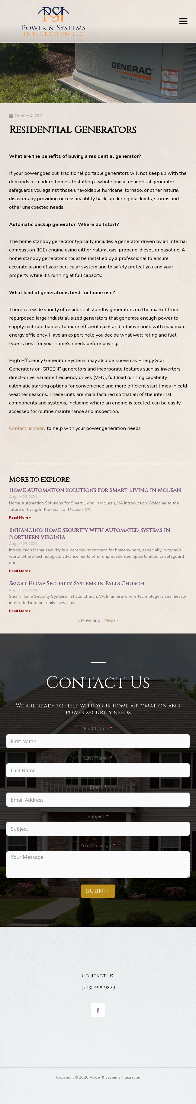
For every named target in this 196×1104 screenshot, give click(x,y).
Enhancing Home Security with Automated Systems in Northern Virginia (89, 534)
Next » (111, 620)
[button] (183, 21)
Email (96, 786)
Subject (96, 816)
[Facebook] (98, 1010)
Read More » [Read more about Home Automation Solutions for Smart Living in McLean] (20, 517)
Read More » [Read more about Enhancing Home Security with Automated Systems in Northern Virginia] (20, 570)
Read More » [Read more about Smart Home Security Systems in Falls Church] (20, 610)
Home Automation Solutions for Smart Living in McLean (95, 490)
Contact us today (27, 428)
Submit (98, 891)
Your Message (96, 845)
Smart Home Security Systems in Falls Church (76, 583)
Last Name (96, 757)
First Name (96, 728)
